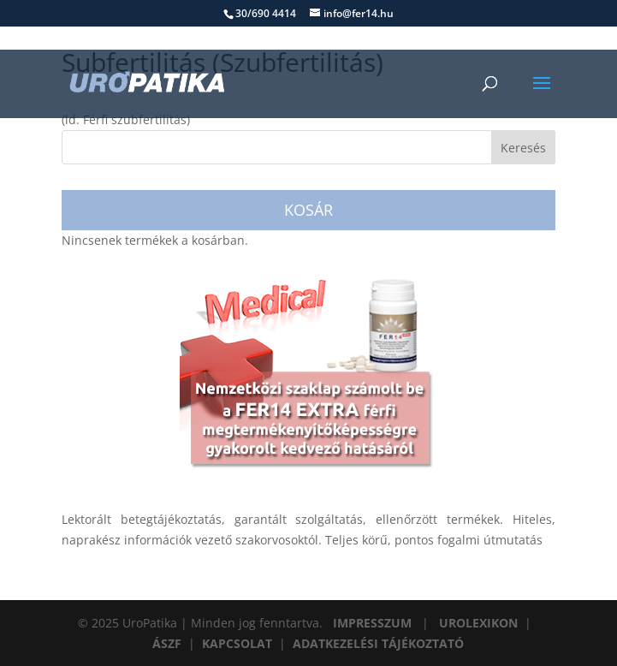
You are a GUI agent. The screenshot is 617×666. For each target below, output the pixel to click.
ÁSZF (166, 643)
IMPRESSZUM (372, 623)
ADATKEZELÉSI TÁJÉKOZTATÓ (378, 643)
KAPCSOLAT (237, 643)
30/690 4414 (265, 13)
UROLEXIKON (478, 623)
